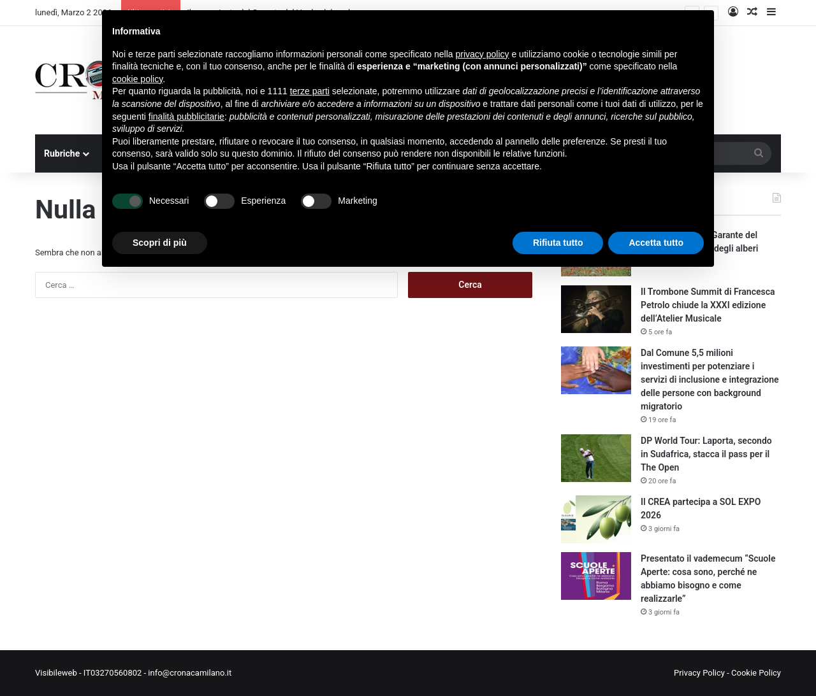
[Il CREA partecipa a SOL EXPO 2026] (596, 519)
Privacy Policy (699, 673)
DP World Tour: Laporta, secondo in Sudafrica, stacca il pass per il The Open (706, 454)
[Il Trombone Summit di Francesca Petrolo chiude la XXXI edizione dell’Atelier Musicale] (596, 309)
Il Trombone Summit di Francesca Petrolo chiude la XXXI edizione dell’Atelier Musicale (708, 305)
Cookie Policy (756, 673)
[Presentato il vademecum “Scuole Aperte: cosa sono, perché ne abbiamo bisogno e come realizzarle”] (596, 576)
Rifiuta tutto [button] (558, 243)
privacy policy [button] (482, 54)
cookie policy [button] (137, 79)
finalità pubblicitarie (186, 116)
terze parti (310, 91)
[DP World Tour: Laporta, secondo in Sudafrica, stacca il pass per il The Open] (596, 458)
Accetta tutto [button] (656, 243)
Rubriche (62, 153)
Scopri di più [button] (160, 243)
